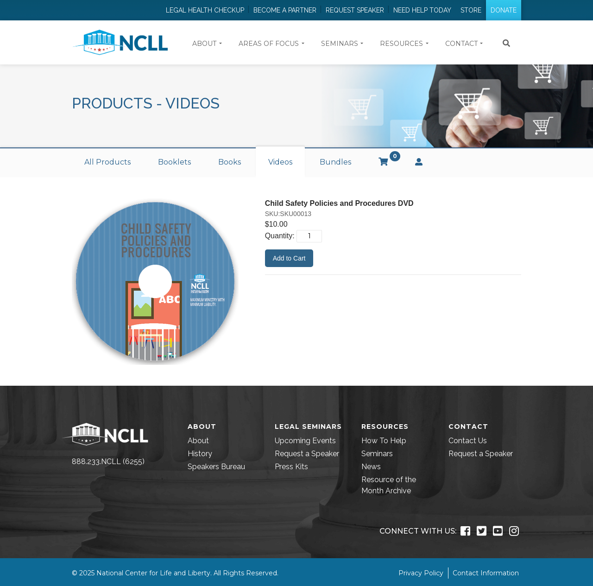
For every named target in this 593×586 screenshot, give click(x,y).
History (200, 453)
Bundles (335, 162)
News (371, 466)
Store (471, 10)
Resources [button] (401, 43)
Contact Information (486, 573)
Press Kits (291, 466)
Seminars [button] (339, 43)
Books (229, 162)
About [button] (204, 43)
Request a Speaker (307, 453)
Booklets (174, 162)
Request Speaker (355, 10)
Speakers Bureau (216, 466)
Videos (280, 162)
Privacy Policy (420, 573)
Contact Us (467, 440)
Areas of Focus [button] (269, 43)
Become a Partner (284, 10)
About (198, 440)
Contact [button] (461, 43)
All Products (107, 162)
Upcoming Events (305, 440)
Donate (504, 10)
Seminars (377, 453)
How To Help (383, 440)
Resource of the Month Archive (388, 485)
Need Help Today (422, 10)
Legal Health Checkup (205, 10)
